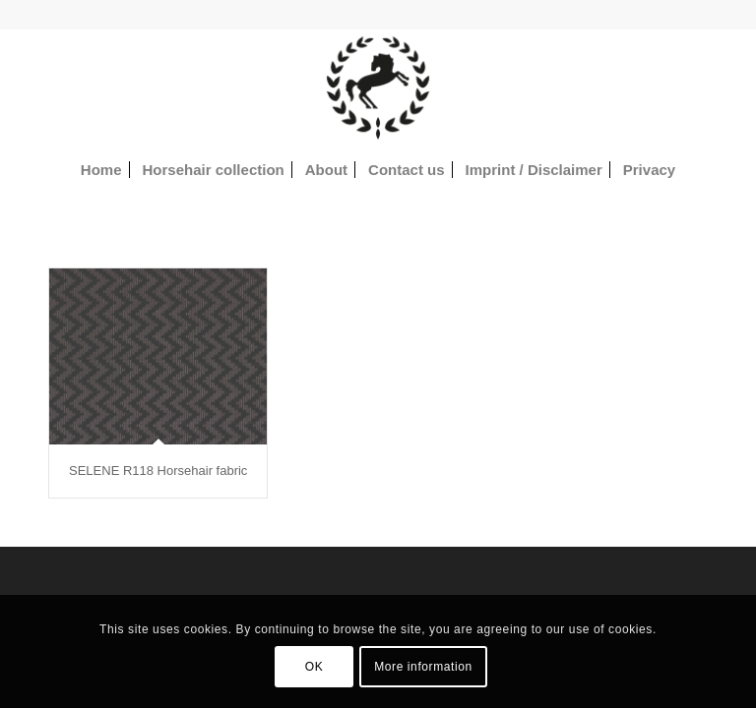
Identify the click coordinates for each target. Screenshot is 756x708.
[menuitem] (101, 170)
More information (423, 667)
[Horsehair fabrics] (378, 88)
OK (314, 667)
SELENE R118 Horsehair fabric (158, 470)
